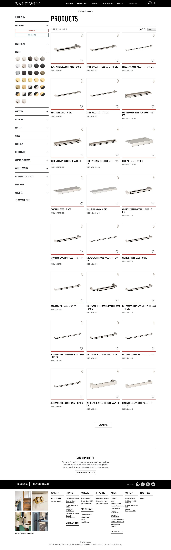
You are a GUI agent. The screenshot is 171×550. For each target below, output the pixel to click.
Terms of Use (108, 544)
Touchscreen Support (115, 525)
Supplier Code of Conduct (93, 544)
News (142, 498)
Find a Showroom (22, 484)
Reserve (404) (32, 35)
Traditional (85, 522)
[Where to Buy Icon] (151, 3)
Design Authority (102, 503)
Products (69, 3)
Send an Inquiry (56, 501)
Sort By (142, 29)
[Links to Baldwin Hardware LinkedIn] (148, 484)
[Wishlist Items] (149, 3)
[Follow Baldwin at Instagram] (31, 533)
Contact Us (55, 493)
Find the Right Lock (117, 522)
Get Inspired (82, 3)
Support (120, 3)
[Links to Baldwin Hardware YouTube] (153, 484)
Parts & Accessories (70, 516)
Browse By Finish (72, 523)
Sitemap (119, 544)
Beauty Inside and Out (131, 505)
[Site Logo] (27, 3)
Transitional (85, 517)
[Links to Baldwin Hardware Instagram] (138, 484)
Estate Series (85, 498)
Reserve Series (86, 503)
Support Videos (116, 503)
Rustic (83, 519)
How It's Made (130, 498)
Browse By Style (101, 501)
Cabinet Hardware (72, 498)
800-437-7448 (56, 498)
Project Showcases (102, 498)
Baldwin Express (117, 531)
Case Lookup (115, 508)
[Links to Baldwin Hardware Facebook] (143, 484)
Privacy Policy (76, 544)
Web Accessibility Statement (59, 544)
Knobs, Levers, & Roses (72, 505)
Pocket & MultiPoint (70, 510)
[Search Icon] (146, 3)
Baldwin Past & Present (130, 501)
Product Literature (117, 519)
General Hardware (72, 513)
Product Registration (115, 511)
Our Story (94, 3)
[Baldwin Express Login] (154, 3)
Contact (113, 498)
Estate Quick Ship (87, 501)
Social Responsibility (130, 510)
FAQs (112, 501)
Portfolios (85, 493)
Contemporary (86, 514)
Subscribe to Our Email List (85, 472)
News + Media (108, 3)
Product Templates (117, 506)
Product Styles (86, 509)
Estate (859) (32, 31)
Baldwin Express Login (41, 484)
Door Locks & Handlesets (70, 501)
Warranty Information (115, 516)
